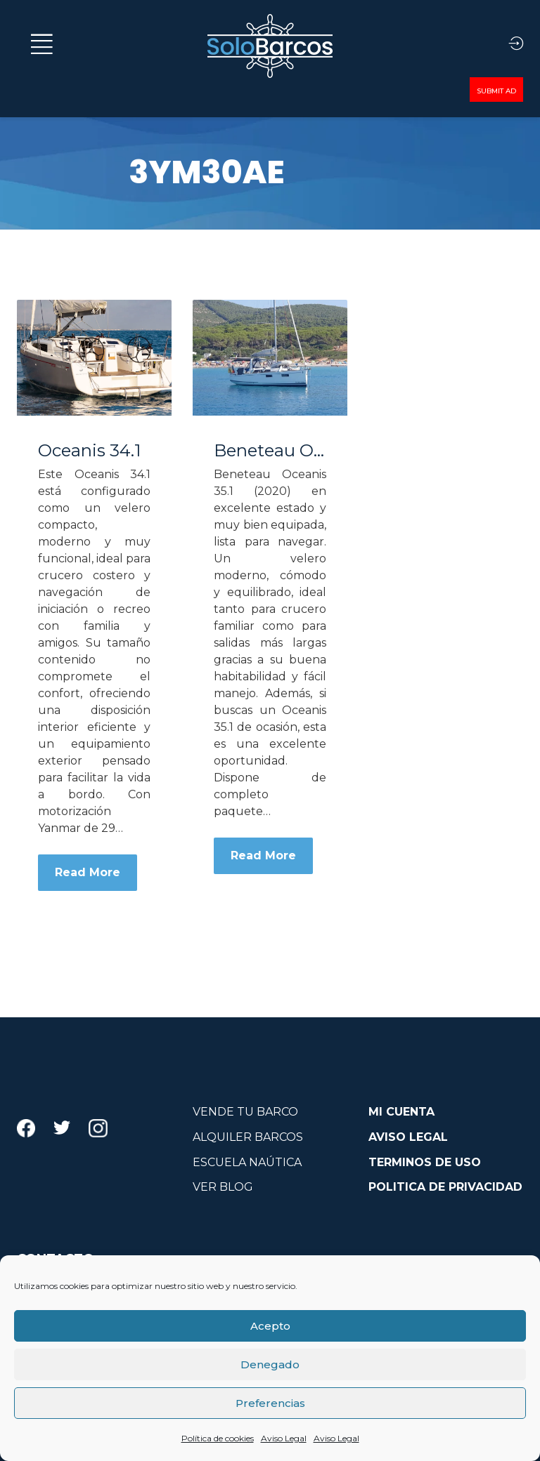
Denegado (270, 1364)
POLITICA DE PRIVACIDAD (445, 1187)
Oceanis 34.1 (89, 450)
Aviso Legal (284, 1438)
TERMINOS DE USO (424, 1162)
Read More (87, 872)
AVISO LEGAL (408, 1137)
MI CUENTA (401, 1111)
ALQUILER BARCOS (248, 1137)
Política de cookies (217, 1438)
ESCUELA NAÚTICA (247, 1162)
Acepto (270, 1326)
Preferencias (270, 1403)
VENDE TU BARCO (245, 1111)
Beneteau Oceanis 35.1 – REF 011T (270, 450)
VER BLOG (223, 1187)
